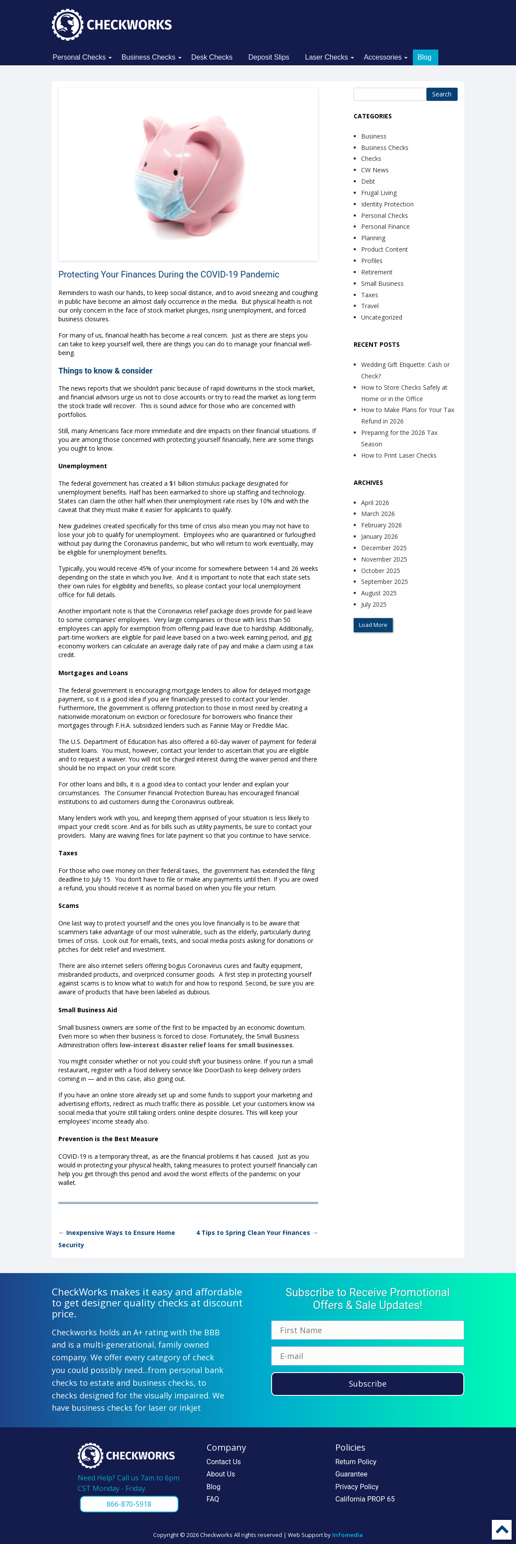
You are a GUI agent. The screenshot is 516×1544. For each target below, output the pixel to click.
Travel (370, 306)
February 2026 (381, 525)
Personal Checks (79, 57)
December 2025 (384, 548)
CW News (375, 170)
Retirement (377, 272)
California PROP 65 (364, 1499)
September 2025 (384, 581)
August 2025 (379, 593)
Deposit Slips (268, 57)
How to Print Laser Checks (399, 455)
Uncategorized (381, 317)
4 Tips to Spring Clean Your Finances (257, 1232)
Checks (371, 158)
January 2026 (379, 536)
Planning (373, 238)
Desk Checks (212, 57)
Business (374, 136)
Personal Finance (385, 226)
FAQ (213, 1499)
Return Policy (355, 1462)
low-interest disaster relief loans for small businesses (206, 1045)
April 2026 (375, 502)
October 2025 (380, 570)
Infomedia (347, 1535)
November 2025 (384, 559)
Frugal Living (379, 193)
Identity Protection (387, 204)
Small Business (382, 283)
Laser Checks (326, 57)
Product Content (384, 249)
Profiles (372, 260)
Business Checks (149, 57)
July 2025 (374, 604)
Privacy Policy (357, 1487)
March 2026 (378, 513)
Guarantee (351, 1474)
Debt (368, 181)
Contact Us (224, 1462)
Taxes (369, 295)
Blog (424, 57)
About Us (221, 1474)
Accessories (382, 57)
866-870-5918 (129, 1504)
